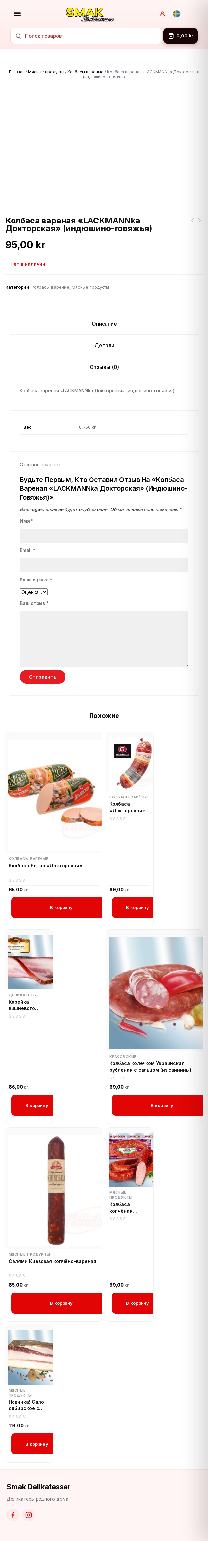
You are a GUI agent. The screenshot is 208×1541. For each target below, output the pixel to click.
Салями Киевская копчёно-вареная (52, 1261)
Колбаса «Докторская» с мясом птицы (129, 807)
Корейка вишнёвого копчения (22, 1005)
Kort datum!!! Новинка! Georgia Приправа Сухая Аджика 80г (192, 224)
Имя (27, 521)
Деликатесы (23, 995)
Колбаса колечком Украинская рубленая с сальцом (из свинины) (150, 1066)
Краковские (122, 1056)
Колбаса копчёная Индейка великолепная (126, 1207)
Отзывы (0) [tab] (104, 367)
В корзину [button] (61, 907)
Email (28, 550)
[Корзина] (180, 36)
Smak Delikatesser (39, 1486)
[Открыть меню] (17, 14)
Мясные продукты (46, 71)
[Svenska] (176, 13)
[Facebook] (13, 1515)
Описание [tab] (104, 323)
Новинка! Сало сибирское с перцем (26, 1405)
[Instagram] (28, 1515)
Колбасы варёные (85, 71)
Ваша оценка (36, 579)
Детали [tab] (104, 345)
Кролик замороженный (199, 224)
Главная (17, 71)
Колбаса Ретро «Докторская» (45, 865)
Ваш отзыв (34, 603)
